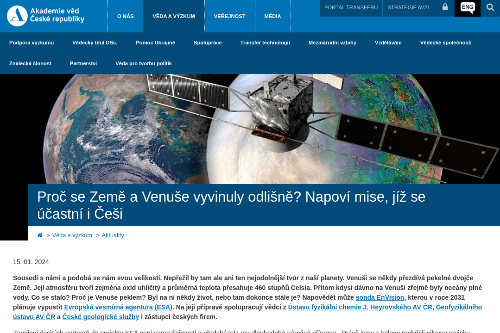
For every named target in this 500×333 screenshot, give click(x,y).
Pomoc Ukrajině (155, 42)
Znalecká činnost (30, 63)
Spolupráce (208, 42)
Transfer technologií (265, 42)
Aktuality (113, 235)
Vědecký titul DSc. (94, 42)
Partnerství (83, 63)
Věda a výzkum (173, 16)
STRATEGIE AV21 (408, 7)
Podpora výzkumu (31, 42)
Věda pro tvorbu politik (143, 63)
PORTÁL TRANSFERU (351, 7)
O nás (125, 16)
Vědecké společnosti (446, 42)
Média (273, 16)
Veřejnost (230, 16)
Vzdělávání (388, 42)
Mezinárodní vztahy (332, 42)
